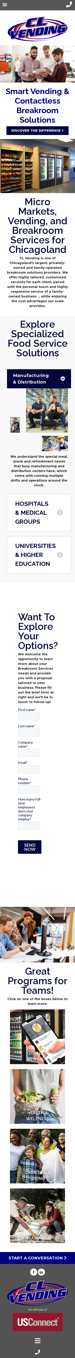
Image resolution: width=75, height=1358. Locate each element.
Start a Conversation (38, 1258)
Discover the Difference (37, 130)
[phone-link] (69, 4)
